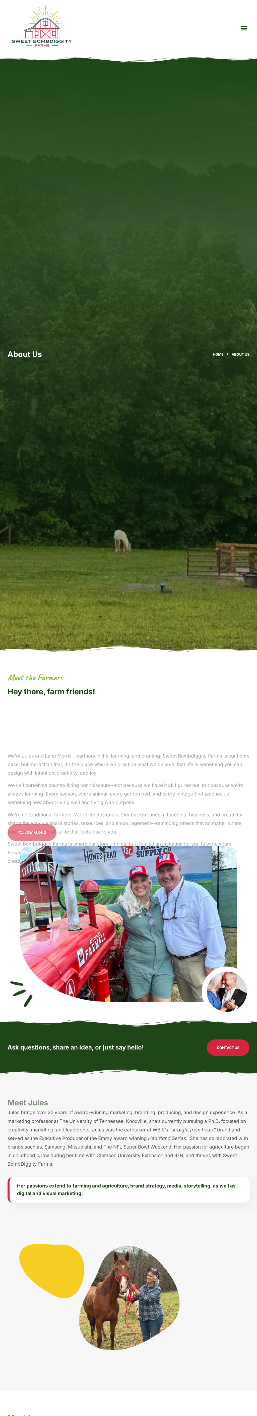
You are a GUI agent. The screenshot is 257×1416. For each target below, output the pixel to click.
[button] (244, 28)
